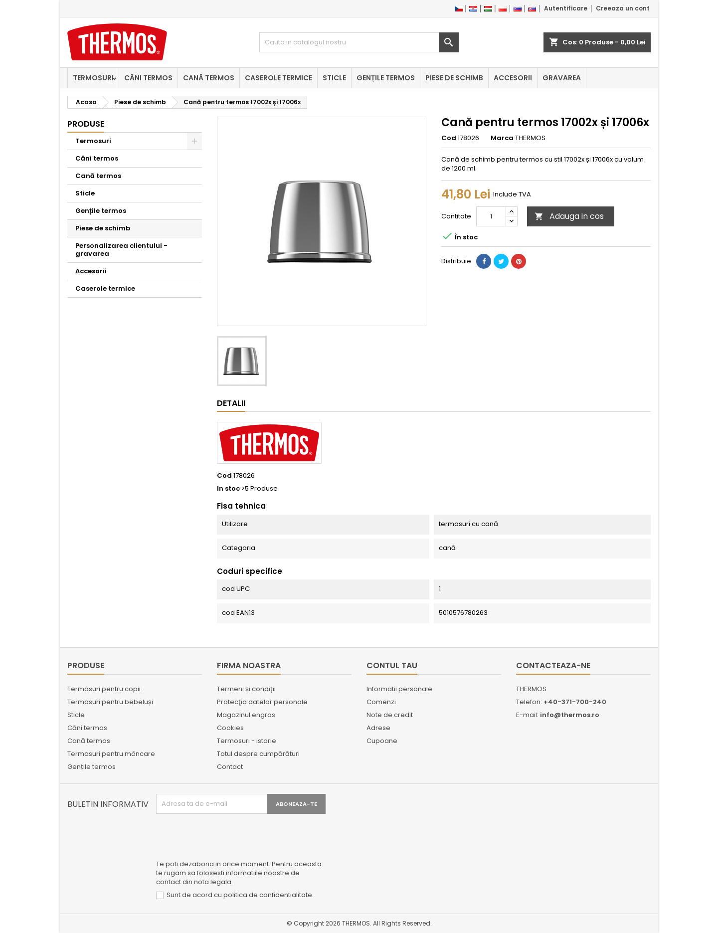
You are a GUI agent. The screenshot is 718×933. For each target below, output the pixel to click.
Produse (85, 124)
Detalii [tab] (231, 403)
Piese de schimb (454, 78)
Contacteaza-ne (553, 665)
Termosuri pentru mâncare (111, 753)
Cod (448, 138)
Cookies (230, 728)
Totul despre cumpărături (258, 753)
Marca (502, 138)
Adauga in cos (569, 216)
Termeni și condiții (246, 689)
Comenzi (381, 702)
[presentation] (232, 838)
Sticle (334, 78)
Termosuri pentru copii (104, 689)
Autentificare (565, 8)
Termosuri (93, 78)
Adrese (378, 728)
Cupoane (381, 741)
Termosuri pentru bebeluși (110, 702)
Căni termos (148, 78)
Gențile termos (386, 78)
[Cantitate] (491, 216)
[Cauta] (359, 42)
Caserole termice (278, 78)
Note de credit (389, 715)
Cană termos (208, 78)
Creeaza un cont (623, 8)
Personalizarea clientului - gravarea (121, 249)
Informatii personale (399, 689)
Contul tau (391, 665)
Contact (230, 766)
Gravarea (561, 78)
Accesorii (513, 78)
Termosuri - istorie (246, 741)
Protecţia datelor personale (262, 702)
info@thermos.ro (569, 715)
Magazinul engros (246, 715)
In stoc (228, 488)
